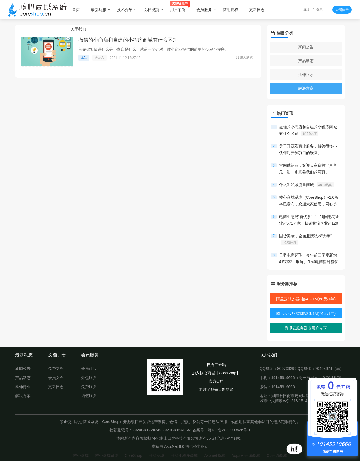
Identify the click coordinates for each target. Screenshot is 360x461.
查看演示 (342, 10)
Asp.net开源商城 (246, 455)
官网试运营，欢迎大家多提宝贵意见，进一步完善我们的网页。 (308, 169)
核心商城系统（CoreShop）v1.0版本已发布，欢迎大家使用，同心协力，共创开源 (309, 201)
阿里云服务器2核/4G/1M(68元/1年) (306, 299)
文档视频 (154, 9)
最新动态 (101, 9)
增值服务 (89, 396)
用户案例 (180, 7)
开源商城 (156, 455)
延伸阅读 (306, 74)
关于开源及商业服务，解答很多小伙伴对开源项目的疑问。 (308, 150)
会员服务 (206, 9)
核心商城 (81, 455)
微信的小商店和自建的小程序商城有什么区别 (308, 130)
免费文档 (56, 368)
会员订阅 (89, 368)
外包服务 (89, 377)
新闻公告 (306, 47)
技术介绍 (127, 9)
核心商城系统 (106, 455)
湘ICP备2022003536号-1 (229, 430)
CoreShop (133, 455)
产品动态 (306, 61)
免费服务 (89, 386)
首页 (76, 9)
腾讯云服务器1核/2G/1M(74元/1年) (306, 313)
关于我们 (78, 29)
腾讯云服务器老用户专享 (306, 328)
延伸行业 (23, 386)
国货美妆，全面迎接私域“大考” (305, 239)
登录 (319, 9)
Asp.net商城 (214, 455)
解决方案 (306, 88)
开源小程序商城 (184, 455)
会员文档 (56, 377)
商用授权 (230, 9)
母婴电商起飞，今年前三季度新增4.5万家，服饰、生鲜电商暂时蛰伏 (308, 259)
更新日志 (257, 9)
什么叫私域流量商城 (306, 184)
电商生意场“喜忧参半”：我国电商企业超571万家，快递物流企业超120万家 (309, 220)
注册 (306, 9)
